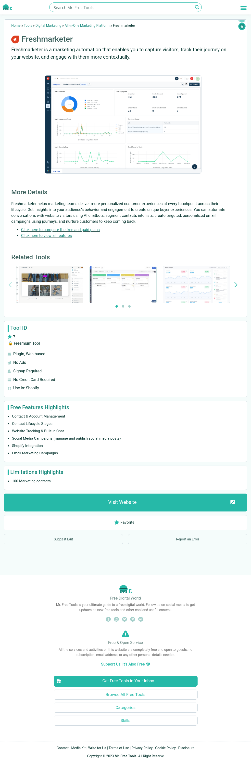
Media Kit (78, 748)
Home (16, 25)
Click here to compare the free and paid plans (60, 229)
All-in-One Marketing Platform (87, 25)
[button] (243, 8)
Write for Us (97, 748)
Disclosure (186, 748)
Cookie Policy (165, 748)
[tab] (116, 306)
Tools (28, 25)
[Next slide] (235, 284)
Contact (63, 748)
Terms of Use (119, 748)
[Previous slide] (10, 284)
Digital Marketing (48, 25)
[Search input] (123, 7)
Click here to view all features (46, 235)
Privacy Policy (141, 748)
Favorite (124, 522)
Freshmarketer (47, 39)
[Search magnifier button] (197, 7)
